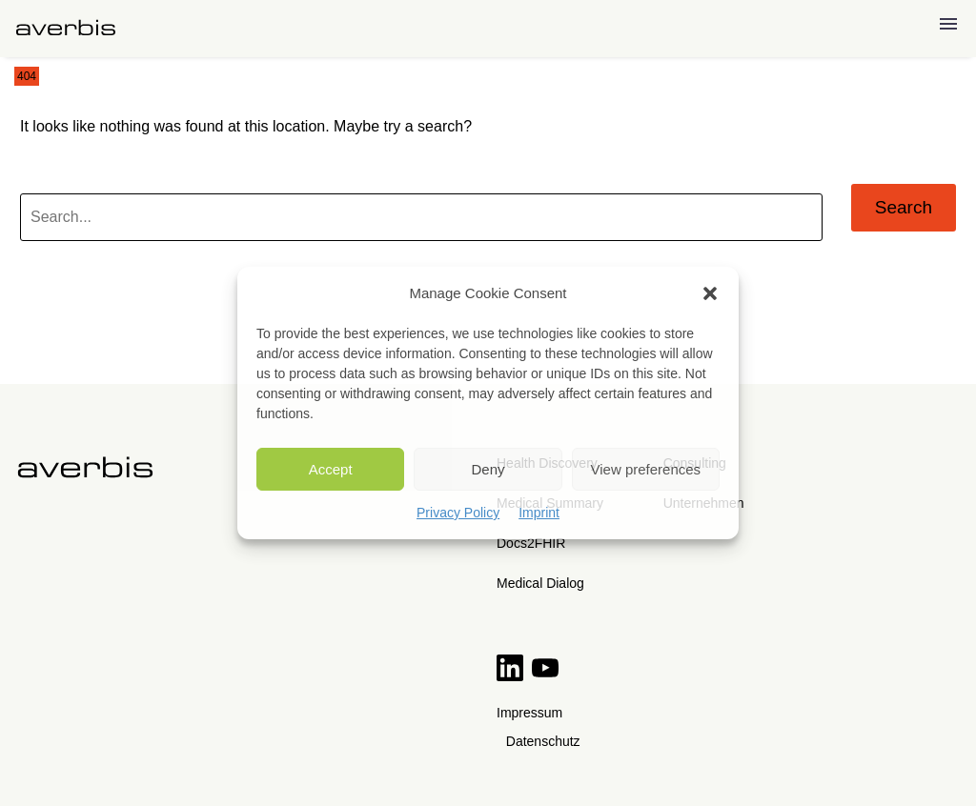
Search (903, 207)
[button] (710, 293)
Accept (331, 469)
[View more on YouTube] (545, 676)
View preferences (646, 469)
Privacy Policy (458, 512)
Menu (948, 24)
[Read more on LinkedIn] (512, 676)
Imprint (538, 512)
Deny (487, 469)
